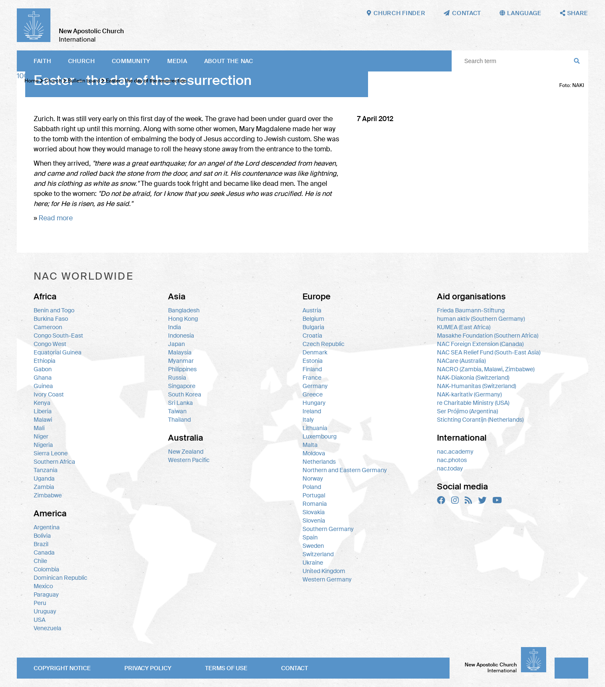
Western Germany (327, 579)
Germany (315, 386)
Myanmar (181, 361)
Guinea (43, 386)
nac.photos (452, 460)
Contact (294, 668)
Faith (42, 61)
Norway (312, 478)
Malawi (43, 419)
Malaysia (180, 352)
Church (81, 61)
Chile (40, 561)
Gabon (43, 369)
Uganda (44, 478)
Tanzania (46, 470)
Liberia (43, 411)
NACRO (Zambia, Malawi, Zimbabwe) (485, 369)
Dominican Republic (60, 577)
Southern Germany (328, 529)
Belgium (313, 318)
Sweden (313, 546)
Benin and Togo (54, 310)
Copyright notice (62, 668)
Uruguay (45, 611)
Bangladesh (184, 310)
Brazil (41, 544)
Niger (41, 436)
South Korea (184, 394)
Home (31, 80)
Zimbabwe (48, 495)
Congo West (50, 344)
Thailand (179, 419)
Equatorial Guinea (58, 352)
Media (177, 61)
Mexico (43, 586)
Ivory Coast (49, 394)
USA (39, 620)
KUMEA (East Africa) (463, 327)
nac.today (450, 468)
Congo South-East (58, 335)
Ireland (311, 411)
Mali (39, 428)
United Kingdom (323, 571)
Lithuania (314, 428)
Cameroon (48, 327)
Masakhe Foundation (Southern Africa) (487, 335)
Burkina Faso (51, 318)
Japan (176, 344)
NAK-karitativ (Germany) (469, 394)
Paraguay (46, 594)
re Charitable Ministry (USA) (473, 403)
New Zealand (185, 451)
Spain (310, 537)
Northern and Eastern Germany (344, 470)
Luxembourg (319, 436)
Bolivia (42, 535)
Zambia (44, 487)
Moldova (313, 453)
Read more (56, 218)
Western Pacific (189, 460)
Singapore (181, 386)
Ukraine (312, 562)
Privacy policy (147, 668)
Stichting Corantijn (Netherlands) (480, 419)
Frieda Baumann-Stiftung (471, 310)
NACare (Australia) (461, 361)
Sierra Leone (51, 453)
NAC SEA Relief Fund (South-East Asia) (488, 352)
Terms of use (226, 668)
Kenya (42, 403)
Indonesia (181, 335)
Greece (312, 394)
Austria (311, 310)
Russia (177, 377)
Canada (44, 552)
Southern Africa (54, 461)
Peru (40, 603)
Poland (311, 487)
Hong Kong (183, 318)
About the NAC (228, 61)
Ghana (43, 377)
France (311, 377)
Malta (310, 445)
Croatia (312, 335)
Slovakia (313, 512)
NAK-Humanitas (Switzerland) (476, 386)
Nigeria (43, 445)
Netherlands (319, 461)
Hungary (314, 403)
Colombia (46, 569)
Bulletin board (84, 80)
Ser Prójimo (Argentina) (467, 411)
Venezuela (47, 628)
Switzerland (318, 554)
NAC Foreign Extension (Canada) (480, 344)
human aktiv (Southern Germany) (481, 318)
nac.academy (455, 451)
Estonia (312, 361)
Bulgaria (313, 327)
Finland (312, 369)
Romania (314, 503)
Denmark (314, 352)
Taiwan (177, 411)
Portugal (313, 495)
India (174, 327)
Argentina (47, 527)
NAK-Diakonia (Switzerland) (473, 377)
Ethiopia (44, 361)
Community (131, 61)
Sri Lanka (180, 403)
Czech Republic (323, 344)
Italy (308, 419)
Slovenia (313, 520)
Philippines (182, 369)
